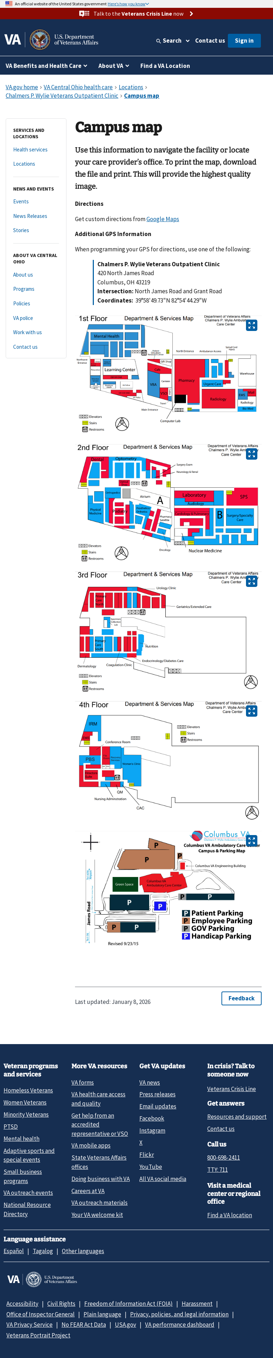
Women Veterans (25, 1102)
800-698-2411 (223, 1157)
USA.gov (125, 1324)
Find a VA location (229, 1215)
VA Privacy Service (29, 1324)
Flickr (146, 1155)
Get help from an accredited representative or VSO (99, 1125)
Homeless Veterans (28, 1090)
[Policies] (36, 303)
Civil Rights (61, 1304)
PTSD (11, 1126)
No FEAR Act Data (83, 1324)
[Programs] (36, 289)
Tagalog (43, 1251)
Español (14, 1251)
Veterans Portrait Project (38, 1335)
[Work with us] (36, 332)
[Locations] (36, 164)
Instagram (152, 1130)
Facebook (151, 1118)
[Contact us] (36, 347)
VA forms (82, 1082)
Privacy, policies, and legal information (179, 1314)
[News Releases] (36, 216)
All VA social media (162, 1179)
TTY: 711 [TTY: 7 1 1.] (217, 1169)
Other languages (83, 1251)
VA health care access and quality (98, 1098)
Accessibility (22, 1304)
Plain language (102, 1314)
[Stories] (36, 230)
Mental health (21, 1139)
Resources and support (237, 1117)
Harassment (197, 1304)
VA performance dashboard (179, 1324)
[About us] (36, 275)
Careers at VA (88, 1191)
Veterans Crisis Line (231, 1089)
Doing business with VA (100, 1179)
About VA (110, 66)
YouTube (150, 1167)
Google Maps (162, 219)
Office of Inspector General (40, 1314)
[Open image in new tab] (251, 325)
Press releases (157, 1094)
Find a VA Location (165, 66)
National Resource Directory (27, 1209)
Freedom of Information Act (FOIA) (128, 1304)
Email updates (157, 1106)
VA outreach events (28, 1193)
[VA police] (36, 318)
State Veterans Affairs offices (99, 1162)
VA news (149, 1082)
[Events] (36, 201)
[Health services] (36, 150)
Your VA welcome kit (97, 1215)
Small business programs (23, 1176)
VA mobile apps (91, 1145)
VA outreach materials (99, 1203)
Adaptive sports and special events (29, 1155)
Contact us (210, 40)
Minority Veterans (26, 1114)
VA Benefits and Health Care (43, 66)
